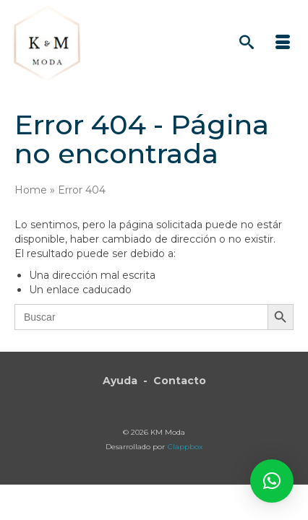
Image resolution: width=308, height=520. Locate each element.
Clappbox (185, 446)
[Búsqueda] (246, 43)
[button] (272, 481)
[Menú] (283, 43)
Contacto (179, 380)
